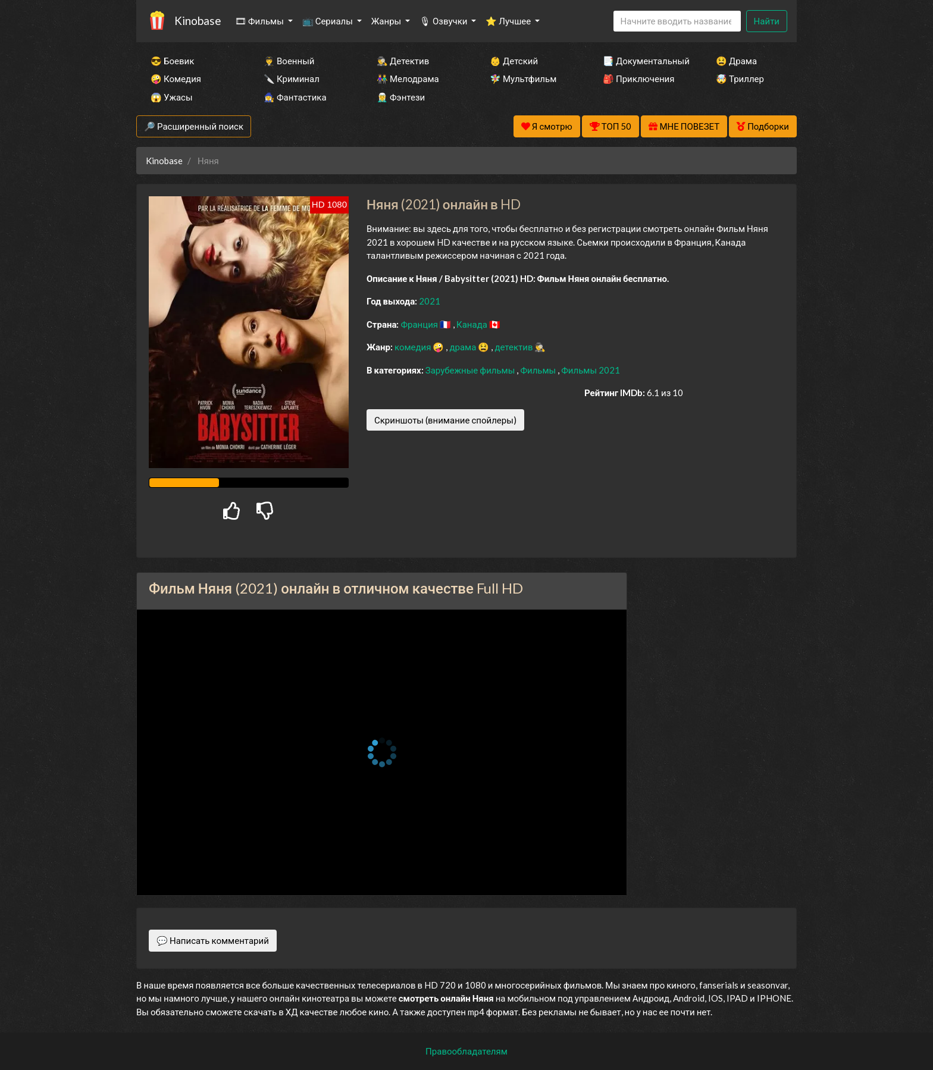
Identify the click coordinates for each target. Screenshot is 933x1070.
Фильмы (539, 370)
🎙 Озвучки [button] (444, 20)
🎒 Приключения (638, 78)
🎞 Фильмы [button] (260, 20)
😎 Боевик (172, 60)
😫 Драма (736, 60)
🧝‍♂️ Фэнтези (401, 97)
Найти (766, 20)
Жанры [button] (387, 20)
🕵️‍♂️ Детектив (403, 60)
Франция (420, 324)
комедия (414, 346)
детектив (514, 346)
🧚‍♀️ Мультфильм (523, 78)
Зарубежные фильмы (471, 370)
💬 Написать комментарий (212, 940)
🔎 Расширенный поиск (193, 126)
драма (463, 346)
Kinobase (197, 20)
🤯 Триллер (740, 78)
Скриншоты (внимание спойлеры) (445, 420)
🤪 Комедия (176, 78)
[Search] (677, 21)
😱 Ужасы (172, 97)
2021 (429, 301)
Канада (472, 324)
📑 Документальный (643, 60)
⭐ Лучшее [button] (509, 20)
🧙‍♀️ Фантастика (295, 97)
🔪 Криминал (292, 78)
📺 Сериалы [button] (328, 20)
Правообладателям (466, 1051)
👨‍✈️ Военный (289, 60)
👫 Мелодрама (408, 78)
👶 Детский (514, 60)
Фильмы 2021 (590, 370)
